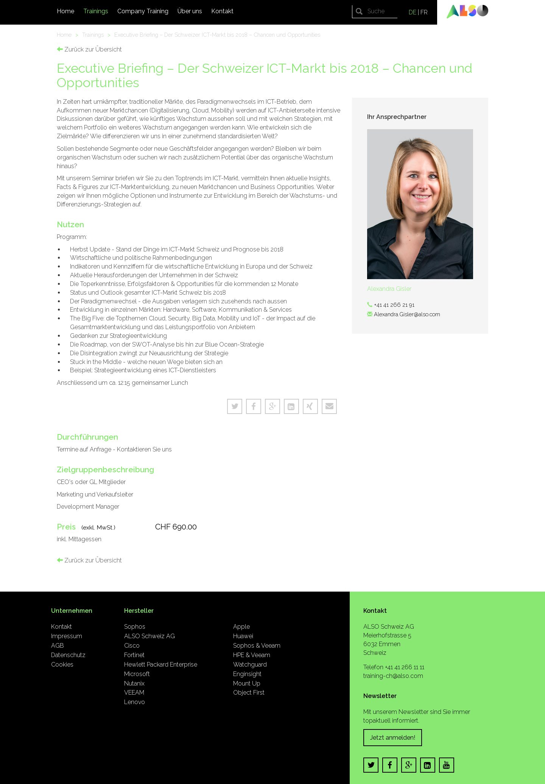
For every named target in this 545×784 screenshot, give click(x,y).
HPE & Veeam (251, 655)
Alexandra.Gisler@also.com (407, 314)
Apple (241, 626)
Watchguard (250, 664)
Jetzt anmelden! (392, 737)
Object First (249, 692)
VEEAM (134, 692)
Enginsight (247, 674)
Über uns (190, 11)
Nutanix (134, 683)
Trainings (95, 11)
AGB (57, 645)
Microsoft (137, 674)
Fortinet (134, 655)
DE (412, 12)
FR (424, 12)
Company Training (142, 11)
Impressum (66, 636)
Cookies (62, 664)
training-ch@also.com (393, 675)
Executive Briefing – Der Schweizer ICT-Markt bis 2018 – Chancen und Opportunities (217, 34)
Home (65, 11)
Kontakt (222, 11)
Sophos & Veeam (256, 645)
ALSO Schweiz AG (149, 636)
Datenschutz (68, 655)
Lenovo (134, 702)
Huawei (243, 636)
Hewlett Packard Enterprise (160, 664)
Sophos (134, 626)
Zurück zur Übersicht (89, 49)
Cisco (132, 645)
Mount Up (246, 683)
